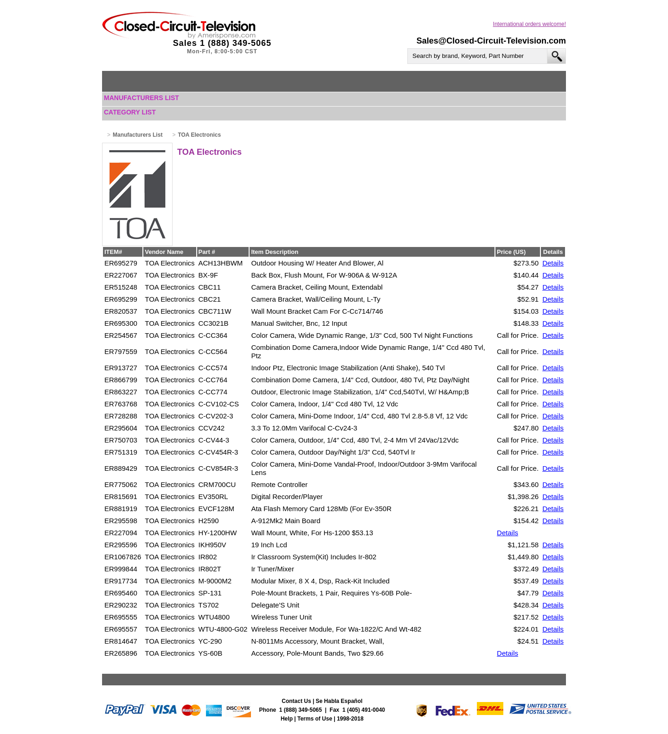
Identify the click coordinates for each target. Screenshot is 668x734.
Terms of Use (314, 718)
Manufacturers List (141, 97)
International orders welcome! (529, 24)
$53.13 (362, 533)
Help (287, 718)
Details (553, 263)
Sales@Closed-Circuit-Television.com (491, 40)
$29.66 (373, 653)
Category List (130, 112)
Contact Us (296, 701)
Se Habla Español (339, 701)
